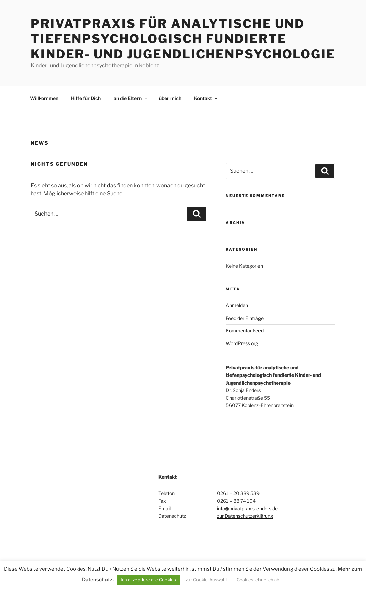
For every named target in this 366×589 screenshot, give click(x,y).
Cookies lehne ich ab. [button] (258, 579)
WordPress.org (242, 343)
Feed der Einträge (245, 318)
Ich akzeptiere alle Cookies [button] (148, 579)
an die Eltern (131, 98)
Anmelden (237, 305)
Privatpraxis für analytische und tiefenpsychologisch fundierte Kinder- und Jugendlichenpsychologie (183, 38)
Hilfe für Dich (86, 98)
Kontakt (206, 98)
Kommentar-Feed (245, 330)
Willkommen (44, 98)
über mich (170, 98)
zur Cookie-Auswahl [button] (206, 579)
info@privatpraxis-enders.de (247, 508)
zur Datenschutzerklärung (245, 516)
